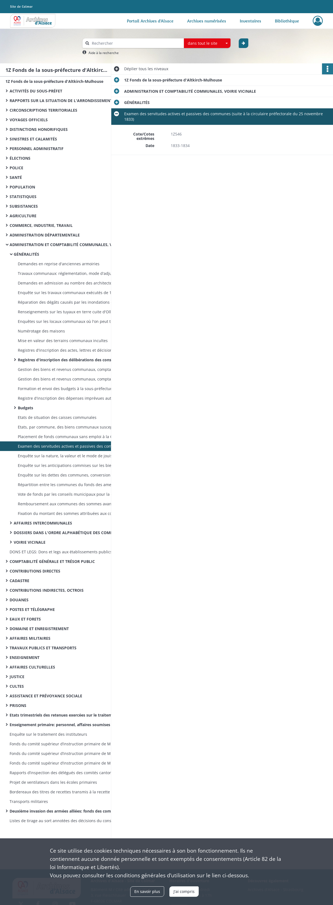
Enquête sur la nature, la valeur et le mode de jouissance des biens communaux (72, 455)
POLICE (16, 167)
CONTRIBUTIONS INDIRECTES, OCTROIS (47, 590)
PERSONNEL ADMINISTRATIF (37, 148)
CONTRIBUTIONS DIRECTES (35, 571)
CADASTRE (19, 580)
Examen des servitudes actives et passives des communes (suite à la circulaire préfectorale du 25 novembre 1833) (72, 446)
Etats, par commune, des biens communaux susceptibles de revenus (72, 427)
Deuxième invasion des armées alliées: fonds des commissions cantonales (64, 811)
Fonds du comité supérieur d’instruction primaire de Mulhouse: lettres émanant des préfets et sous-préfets (64, 763)
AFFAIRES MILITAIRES (30, 638)
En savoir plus (147, 891)
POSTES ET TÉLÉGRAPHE (32, 609)
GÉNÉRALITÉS (26, 254)
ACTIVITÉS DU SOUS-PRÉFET (36, 91)
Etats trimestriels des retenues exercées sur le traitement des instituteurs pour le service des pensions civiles (64, 715)
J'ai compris (184, 891)
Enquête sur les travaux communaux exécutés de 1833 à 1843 (72, 292)
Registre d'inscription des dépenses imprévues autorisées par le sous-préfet (72, 398)
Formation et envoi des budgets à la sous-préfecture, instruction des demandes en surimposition (72, 388)
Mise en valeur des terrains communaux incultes (63, 340)
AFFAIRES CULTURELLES (32, 667)
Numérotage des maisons (41, 331)
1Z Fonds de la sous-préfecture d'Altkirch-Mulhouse (54, 81)
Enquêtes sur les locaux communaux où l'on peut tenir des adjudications (72, 321)
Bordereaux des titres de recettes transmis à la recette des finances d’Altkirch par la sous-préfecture (64, 791)
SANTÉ (16, 177)
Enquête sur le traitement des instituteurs (48, 734)
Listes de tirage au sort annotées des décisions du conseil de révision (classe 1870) (64, 820)
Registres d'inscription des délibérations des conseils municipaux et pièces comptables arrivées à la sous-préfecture (72, 359)
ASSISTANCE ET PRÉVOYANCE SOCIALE (46, 695)
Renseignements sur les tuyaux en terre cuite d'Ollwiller (69, 311)
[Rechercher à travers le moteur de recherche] (136, 43)
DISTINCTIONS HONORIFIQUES (39, 129)
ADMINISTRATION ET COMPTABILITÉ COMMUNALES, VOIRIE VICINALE (64, 244)
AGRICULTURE (23, 215)
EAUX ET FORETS (25, 619)
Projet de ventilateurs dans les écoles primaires (53, 782)
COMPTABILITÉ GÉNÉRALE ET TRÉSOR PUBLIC (52, 561)
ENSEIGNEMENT (24, 657)
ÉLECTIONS (20, 158)
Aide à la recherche (104, 52)
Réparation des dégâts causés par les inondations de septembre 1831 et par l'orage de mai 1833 (72, 302)
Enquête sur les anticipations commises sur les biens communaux (72, 465)
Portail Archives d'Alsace (150, 21)
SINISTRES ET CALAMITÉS (33, 139)
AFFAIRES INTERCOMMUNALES (43, 523)
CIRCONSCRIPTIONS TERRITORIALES (43, 110)
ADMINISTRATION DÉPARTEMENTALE (45, 235)
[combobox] (207, 43)
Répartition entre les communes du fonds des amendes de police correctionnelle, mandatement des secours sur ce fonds (72, 484)
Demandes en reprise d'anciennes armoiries (58, 263)
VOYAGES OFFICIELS (29, 119)
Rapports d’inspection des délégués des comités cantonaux (64, 772)
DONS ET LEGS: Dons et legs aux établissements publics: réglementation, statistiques (64, 551)
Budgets (25, 407)
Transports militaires (29, 801)
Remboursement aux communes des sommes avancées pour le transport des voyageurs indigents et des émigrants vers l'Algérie (72, 503)
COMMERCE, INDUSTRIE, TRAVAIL (41, 225)
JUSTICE (17, 676)
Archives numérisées (206, 21)
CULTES (17, 686)
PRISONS (18, 705)
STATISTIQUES (23, 196)
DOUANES (19, 599)
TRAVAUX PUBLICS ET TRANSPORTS (43, 647)
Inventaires (250, 21)
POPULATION (22, 187)
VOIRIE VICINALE (29, 542)
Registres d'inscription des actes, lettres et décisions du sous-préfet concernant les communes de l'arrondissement (72, 350)
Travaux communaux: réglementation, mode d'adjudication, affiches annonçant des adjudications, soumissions (72, 273)
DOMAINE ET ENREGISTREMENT (39, 628)
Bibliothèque (287, 21)
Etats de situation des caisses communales (57, 417)
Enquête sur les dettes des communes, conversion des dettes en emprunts (72, 475)
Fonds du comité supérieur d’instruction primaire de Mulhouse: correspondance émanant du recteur (64, 753)
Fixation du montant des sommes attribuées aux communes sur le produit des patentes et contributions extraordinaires (72, 513)
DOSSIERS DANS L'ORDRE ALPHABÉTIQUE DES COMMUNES (68, 532)
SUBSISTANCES (24, 206)
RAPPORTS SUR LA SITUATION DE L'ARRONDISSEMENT (61, 100)
